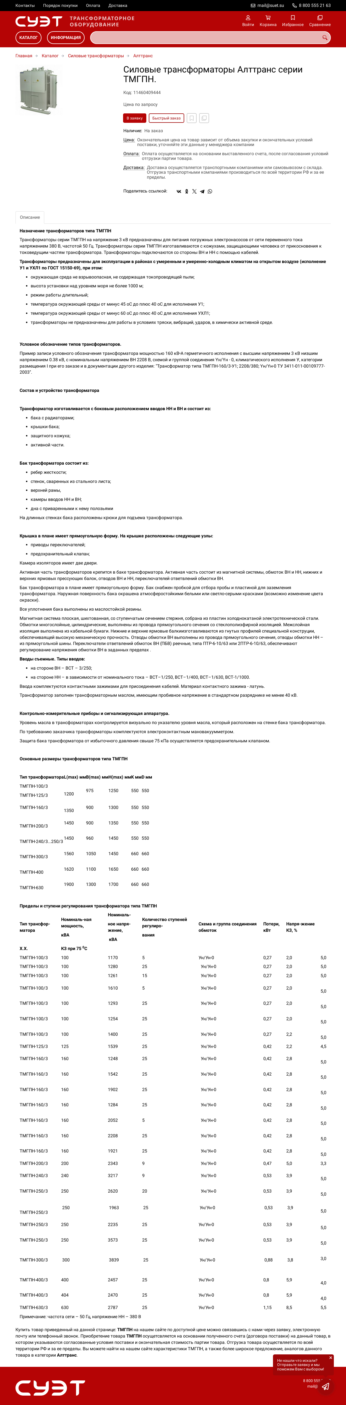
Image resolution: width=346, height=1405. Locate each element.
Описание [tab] (30, 217)
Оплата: (131, 153)
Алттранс (143, 55)
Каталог (28, 37)
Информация (66, 37)
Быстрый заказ (166, 118)
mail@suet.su (270, 5)
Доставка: (134, 167)
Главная (23, 55)
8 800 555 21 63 (315, 5)
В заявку (135, 118)
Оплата (93, 5)
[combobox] (210, 37)
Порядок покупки (60, 5)
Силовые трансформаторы (96, 55)
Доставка (117, 5)
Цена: (129, 139)
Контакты (25, 5)
